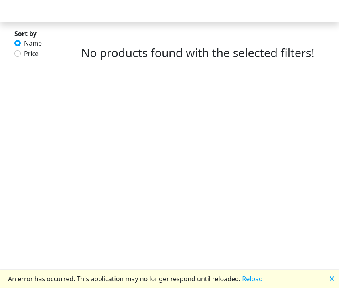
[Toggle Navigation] (16, 11)
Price (31, 53)
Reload (252, 278)
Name (33, 43)
